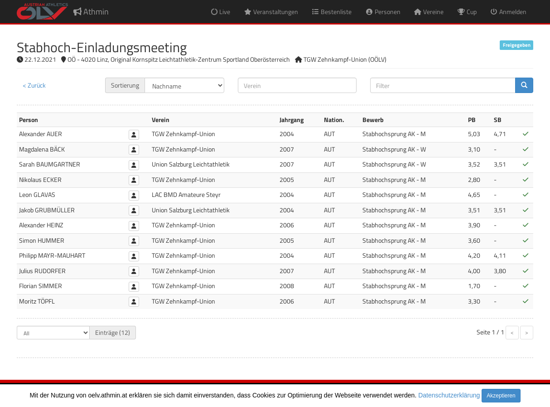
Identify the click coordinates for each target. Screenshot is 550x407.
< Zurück (34, 85)
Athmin (91, 11)
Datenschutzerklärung (449, 395)
